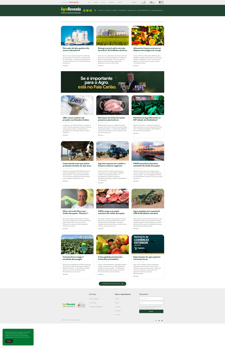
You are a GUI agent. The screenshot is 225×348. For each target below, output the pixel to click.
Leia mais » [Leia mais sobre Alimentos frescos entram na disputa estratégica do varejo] (136, 65)
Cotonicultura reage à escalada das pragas (73, 258)
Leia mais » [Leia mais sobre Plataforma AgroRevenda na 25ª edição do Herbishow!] (136, 133)
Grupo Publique (94, 299)
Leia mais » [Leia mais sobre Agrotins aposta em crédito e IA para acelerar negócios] (101, 182)
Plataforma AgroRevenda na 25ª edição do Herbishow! (147, 119)
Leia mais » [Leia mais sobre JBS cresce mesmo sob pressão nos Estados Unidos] (65, 135)
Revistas (101, 10)
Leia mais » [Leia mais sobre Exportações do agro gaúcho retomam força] (136, 276)
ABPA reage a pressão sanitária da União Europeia (111, 212)
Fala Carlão (92, 303)
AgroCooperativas (143, 10)
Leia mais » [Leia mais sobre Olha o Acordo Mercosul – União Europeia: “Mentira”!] (65, 228)
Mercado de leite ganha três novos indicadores (76, 49)
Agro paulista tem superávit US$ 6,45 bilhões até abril (146, 212)
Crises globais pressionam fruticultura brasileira (110, 258)
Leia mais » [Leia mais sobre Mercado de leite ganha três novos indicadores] (65, 65)
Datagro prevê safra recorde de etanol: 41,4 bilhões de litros (112, 49)
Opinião (114, 10)
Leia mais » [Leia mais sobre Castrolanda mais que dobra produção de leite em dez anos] (65, 181)
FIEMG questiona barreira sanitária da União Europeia (146, 164)
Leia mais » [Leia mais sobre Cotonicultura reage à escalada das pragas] (65, 274)
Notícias (108, 10)
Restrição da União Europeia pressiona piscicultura (111, 119)
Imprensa (111, 2)
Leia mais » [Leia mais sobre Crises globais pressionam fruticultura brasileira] (101, 274)
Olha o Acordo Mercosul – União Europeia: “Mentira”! (75, 212)
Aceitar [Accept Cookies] (9, 341)
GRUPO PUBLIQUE (73, 2)
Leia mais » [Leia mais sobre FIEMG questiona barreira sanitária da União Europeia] (136, 181)
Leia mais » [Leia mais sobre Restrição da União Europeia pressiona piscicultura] (101, 135)
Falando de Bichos (157, 10)
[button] (112, 284)
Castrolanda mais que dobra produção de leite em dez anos (77, 164)
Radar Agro (131, 10)
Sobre (95, 2)
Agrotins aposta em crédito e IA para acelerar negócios (112, 164)
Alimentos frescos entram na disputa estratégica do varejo (147, 49)
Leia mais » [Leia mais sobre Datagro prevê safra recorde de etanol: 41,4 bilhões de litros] (101, 65)
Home (89, 2)
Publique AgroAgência (96, 306)
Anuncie (103, 2)
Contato (119, 2)
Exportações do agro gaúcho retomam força (147, 258)
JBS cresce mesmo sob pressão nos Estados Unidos (76, 119)
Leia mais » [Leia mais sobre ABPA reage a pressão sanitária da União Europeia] (101, 228)
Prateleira (122, 10)
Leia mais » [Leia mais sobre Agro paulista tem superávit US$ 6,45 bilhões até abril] (136, 228)
